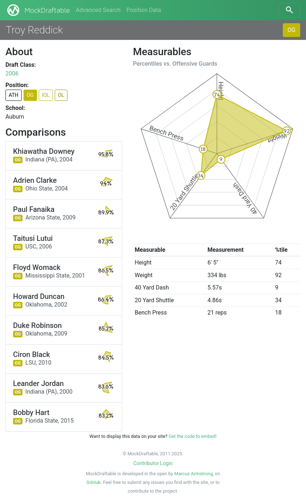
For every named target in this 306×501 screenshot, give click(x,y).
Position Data (144, 10)
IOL (46, 95)
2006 (11, 73)
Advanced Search (98, 10)
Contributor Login (153, 463)
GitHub (93, 482)
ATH (13, 95)
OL (61, 95)
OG (291, 29)
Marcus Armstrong (193, 473)
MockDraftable (38, 10)
